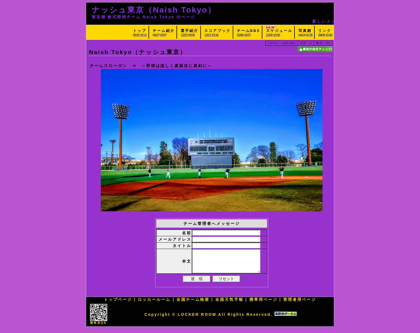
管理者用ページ (299, 303)
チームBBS (248, 31)
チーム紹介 (164, 31)
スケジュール (279, 31)
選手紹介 (189, 31)
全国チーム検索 (192, 303)
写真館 (305, 31)
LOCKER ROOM (197, 318)
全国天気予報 (229, 303)
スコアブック (217, 31)
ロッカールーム (154, 303)
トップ (139, 31)
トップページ (118, 303)
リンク (324, 31)
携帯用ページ (263, 303)
